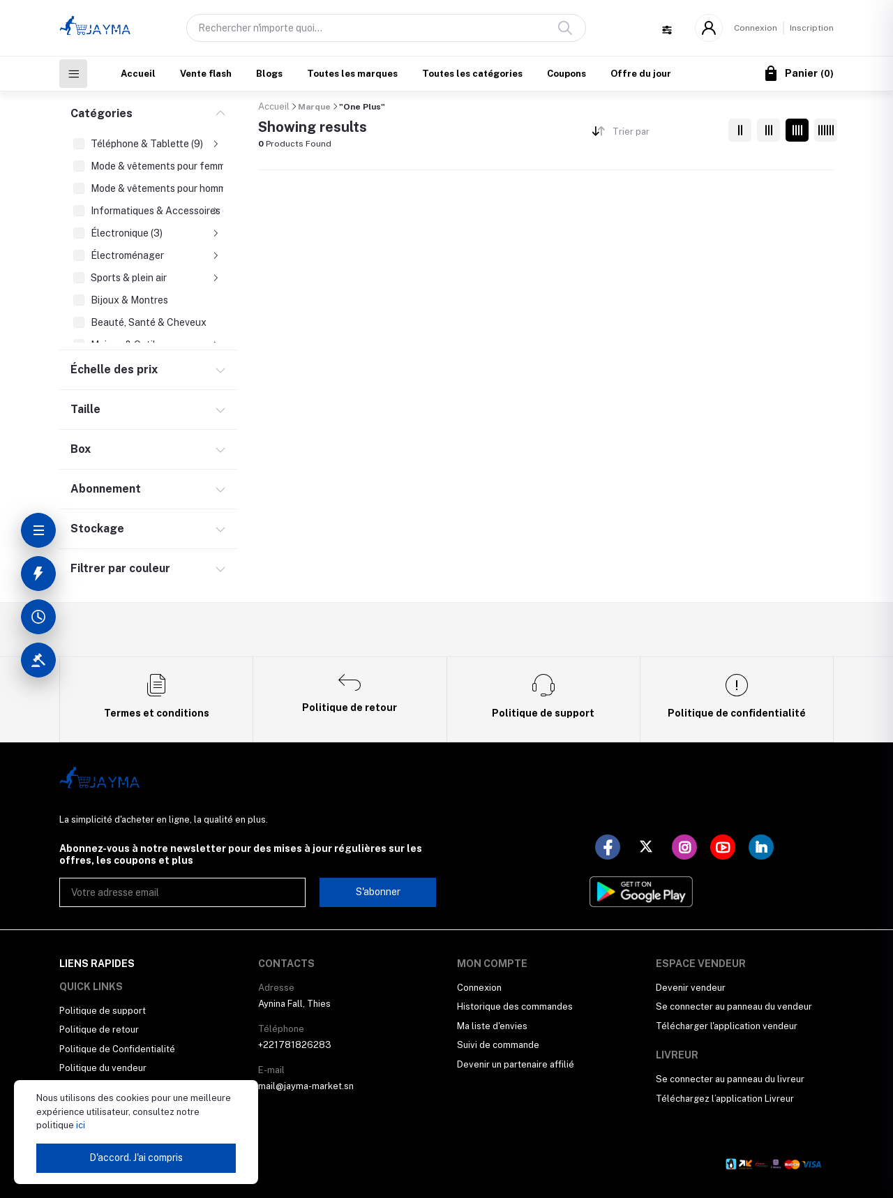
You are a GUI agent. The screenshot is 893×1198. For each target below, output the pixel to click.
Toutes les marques (352, 73)
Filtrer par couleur (120, 568)
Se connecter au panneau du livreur (730, 1079)
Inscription (812, 28)
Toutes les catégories (472, 73)
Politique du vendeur (103, 1068)
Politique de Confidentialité (117, 1049)
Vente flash (206, 73)
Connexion (755, 28)
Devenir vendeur (691, 987)
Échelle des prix (114, 369)
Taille (85, 409)
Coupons (566, 73)
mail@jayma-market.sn (306, 1086)
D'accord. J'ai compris (136, 1157)
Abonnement (105, 488)
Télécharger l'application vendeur (726, 1026)
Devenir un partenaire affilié (515, 1064)
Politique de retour (99, 1029)
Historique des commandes (515, 1006)
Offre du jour (640, 73)
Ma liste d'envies (492, 1026)
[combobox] (665, 134)
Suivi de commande (498, 1045)
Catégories (101, 113)
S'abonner (378, 891)
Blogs (269, 73)
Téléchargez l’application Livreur (725, 1098)
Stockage (97, 528)
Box (80, 449)
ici (79, 1125)
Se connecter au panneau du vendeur (734, 1006)
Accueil (138, 73)
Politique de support (102, 1010)
